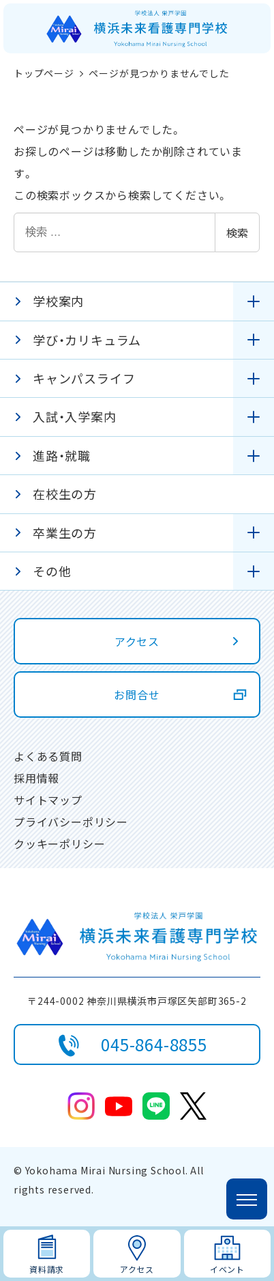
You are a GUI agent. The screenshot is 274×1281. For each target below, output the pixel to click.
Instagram (81, 1106)
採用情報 (36, 778)
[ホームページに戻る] (137, 28)
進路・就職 (62, 455)
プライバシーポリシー (71, 821)
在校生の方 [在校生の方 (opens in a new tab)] (65, 493)
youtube (118, 1106)
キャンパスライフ (84, 378)
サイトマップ (48, 800)
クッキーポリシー (59, 843)
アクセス (137, 1269)
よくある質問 (48, 756)
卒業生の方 (65, 532)
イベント (227, 1269)
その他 (52, 571)
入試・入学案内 (75, 416)
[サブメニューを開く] (253, 301)
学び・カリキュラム (87, 340)
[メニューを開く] (246, 1198)
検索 (237, 232)
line (156, 1106)
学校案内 (58, 301)
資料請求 (46, 1269)
